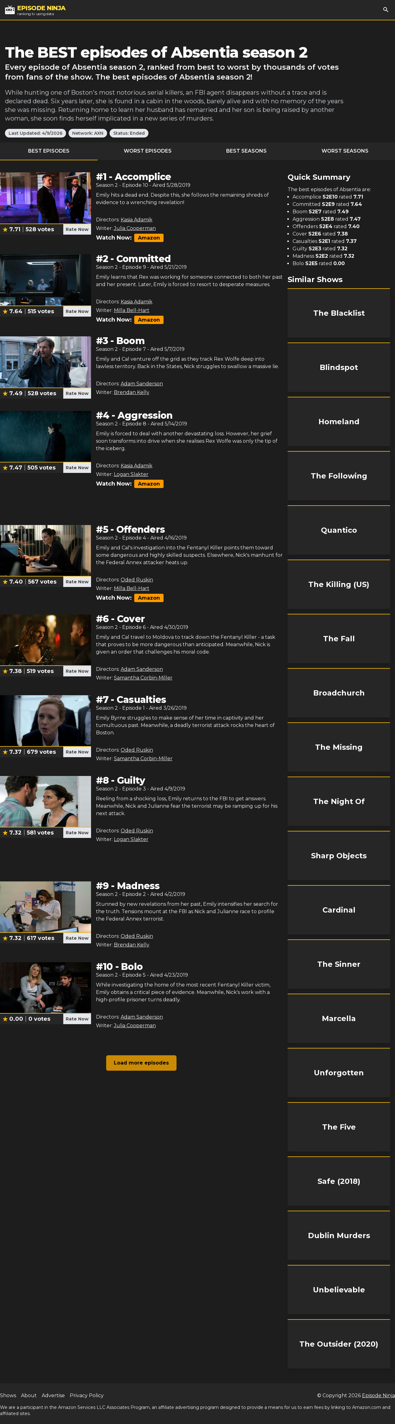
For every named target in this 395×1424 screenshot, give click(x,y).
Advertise (53, 1395)
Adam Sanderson (142, 384)
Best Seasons (246, 151)
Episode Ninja (378, 1395)
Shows (8, 1395)
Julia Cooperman (135, 228)
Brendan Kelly (131, 392)
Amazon (149, 238)
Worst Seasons (345, 151)
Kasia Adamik (136, 220)
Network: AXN (87, 133)
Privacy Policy (87, 1395)
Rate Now (77, 229)
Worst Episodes (148, 151)
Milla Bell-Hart (131, 310)
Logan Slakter (131, 474)
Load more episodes (141, 1063)
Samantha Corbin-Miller (143, 678)
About (29, 1395)
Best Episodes (48, 151)
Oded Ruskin (137, 580)
